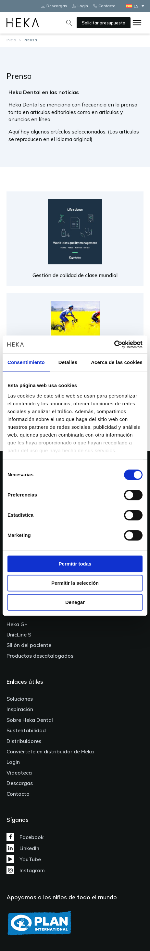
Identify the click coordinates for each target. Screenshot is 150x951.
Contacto (18, 793)
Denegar (75, 602)
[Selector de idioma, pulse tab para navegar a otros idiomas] (136, 6)
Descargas (19, 783)
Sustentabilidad (26, 730)
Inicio (11, 39)
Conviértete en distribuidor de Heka (50, 751)
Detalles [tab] (67, 362)
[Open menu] (137, 22)
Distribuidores (23, 741)
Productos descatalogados (39, 655)
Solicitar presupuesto (103, 22)
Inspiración (19, 709)
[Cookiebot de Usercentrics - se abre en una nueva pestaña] (114, 344)
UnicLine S (18, 634)
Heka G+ (17, 624)
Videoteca (19, 772)
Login (13, 762)
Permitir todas (75, 563)
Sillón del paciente (28, 645)
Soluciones (19, 698)
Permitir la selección (75, 583)
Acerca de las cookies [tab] (117, 362)
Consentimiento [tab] (26, 362)
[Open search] (69, 23)
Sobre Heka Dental (29, 720)
